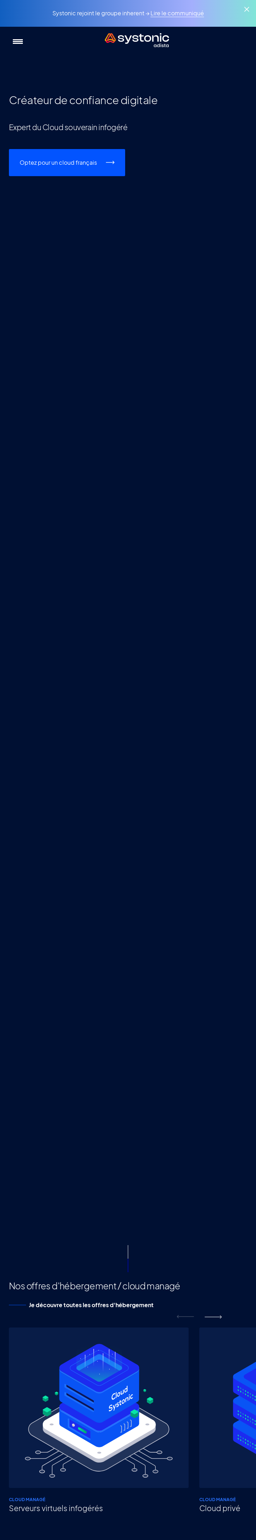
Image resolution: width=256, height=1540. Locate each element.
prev (185, 1316)
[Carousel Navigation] (199, 1316)
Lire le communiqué (177, 13)
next (213, 1316)
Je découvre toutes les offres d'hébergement (91, 1305)
